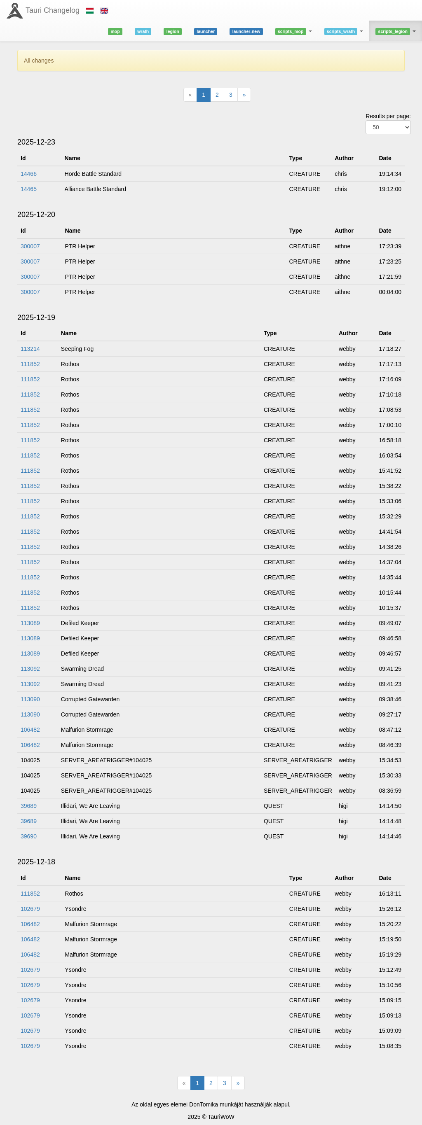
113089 (30, 623)
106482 (30, 729)
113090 (30, 699)
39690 (29, 836)
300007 (30, 246)
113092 (30, 668)
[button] (293, 31)
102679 (30, 909)
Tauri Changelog (53, 10)
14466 (29, 173)
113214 (30, 348)
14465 (29, 189)
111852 (30, 364)
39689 (29, 806)
